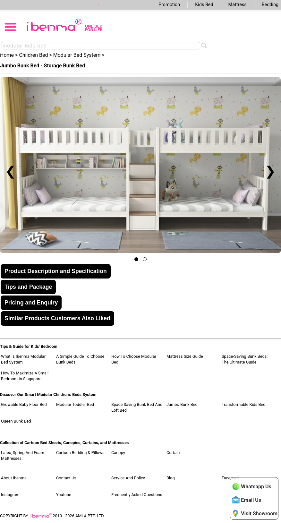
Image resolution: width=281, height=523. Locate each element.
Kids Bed (204, 4)
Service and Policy (128, 478)
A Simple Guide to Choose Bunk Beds (80, 359)
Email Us (246, 500)
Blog (170, 478)
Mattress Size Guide (184, 356)
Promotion (169, 4)
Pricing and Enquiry (31, 302)
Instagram (10, 494)
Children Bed (33, 55)
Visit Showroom (254, 513)
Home (7, 55)
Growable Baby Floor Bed (24, 404)
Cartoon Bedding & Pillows (80, 452)
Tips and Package (28, 287)
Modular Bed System (76, 55)
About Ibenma (14, 478)
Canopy (118, 452)
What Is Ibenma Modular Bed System (23, 359)
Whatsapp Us (251, 486)
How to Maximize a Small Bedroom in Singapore (24, 376)
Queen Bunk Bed (16, 421)
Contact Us (66, 478)
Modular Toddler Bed (75, 404)
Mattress (237, 4)
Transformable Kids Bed (244, 404)
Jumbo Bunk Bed (182, 404)
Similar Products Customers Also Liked (57, 318)
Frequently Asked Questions (136, 494)
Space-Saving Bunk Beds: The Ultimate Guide (245, 359)
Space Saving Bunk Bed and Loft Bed (136, 407)
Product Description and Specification (55, 271)
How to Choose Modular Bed (133, 359)
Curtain (173, 452)
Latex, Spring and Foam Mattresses (22, 455)
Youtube (63, 494)
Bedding (270, 4)
